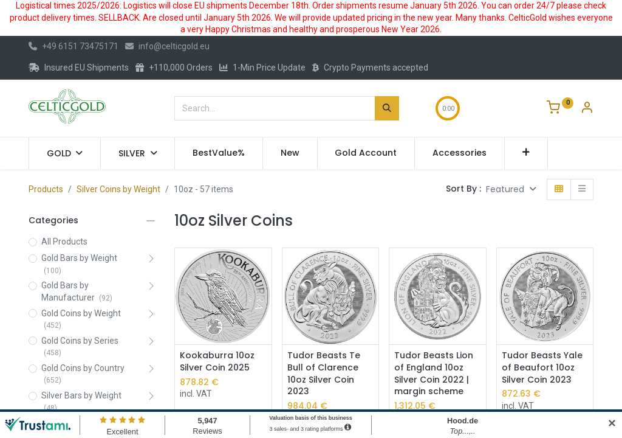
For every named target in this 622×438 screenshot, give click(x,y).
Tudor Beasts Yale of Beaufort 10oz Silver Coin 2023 (542, 367)
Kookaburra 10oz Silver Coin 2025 (217, 362)
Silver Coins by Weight (118, 189)
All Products (64, 241)
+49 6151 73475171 (73, 46)
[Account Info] (586, 109)
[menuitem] (218, 153)
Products (46, 189)
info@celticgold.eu (167, 46)
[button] (526, 153)
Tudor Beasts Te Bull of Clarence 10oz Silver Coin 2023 (323, 373)
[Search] (387, 108)
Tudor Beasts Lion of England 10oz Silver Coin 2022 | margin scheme (433, 373)
